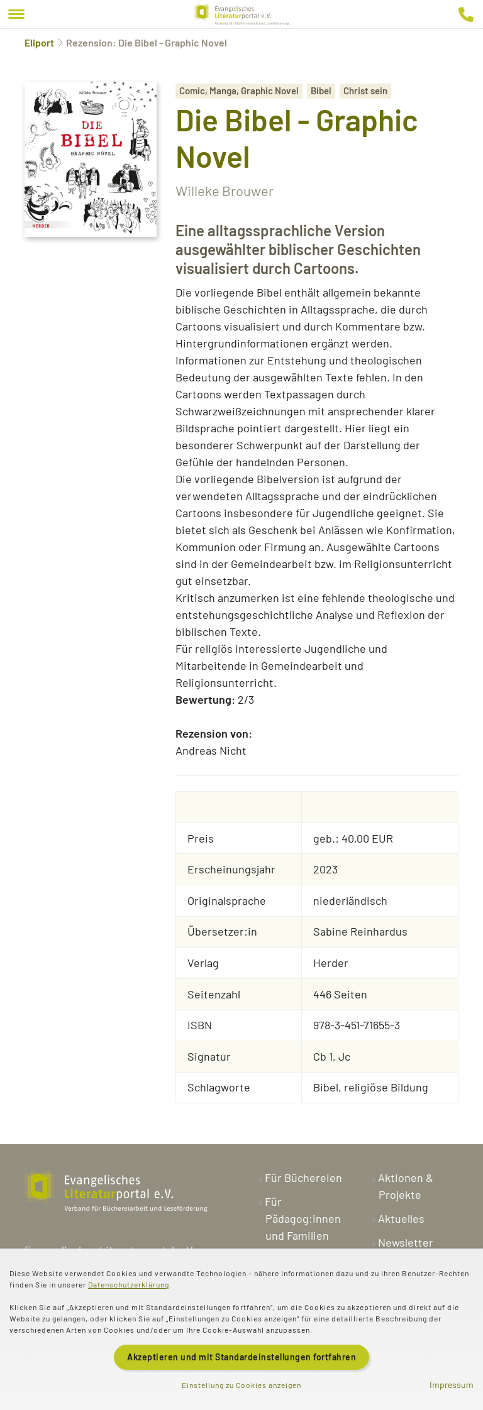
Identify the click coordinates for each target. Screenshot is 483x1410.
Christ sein (365, 90)
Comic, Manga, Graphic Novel (239, 90)
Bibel (321, 90)
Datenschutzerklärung (128, 1284)
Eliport (39, 42)
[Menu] (16, 14)
